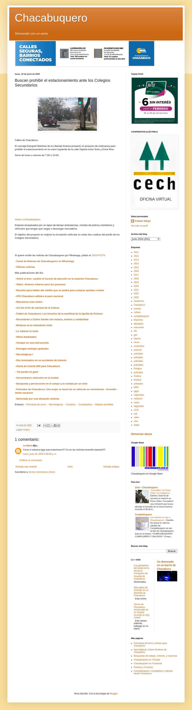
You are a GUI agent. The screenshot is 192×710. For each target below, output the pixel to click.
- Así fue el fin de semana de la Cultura (37, 307)
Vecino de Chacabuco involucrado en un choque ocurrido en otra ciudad (141, 611)
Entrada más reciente (26, 466)
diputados (138, 323)
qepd (136, 391)
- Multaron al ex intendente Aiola (33, 325)
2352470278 (98, 255)
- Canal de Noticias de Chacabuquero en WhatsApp (44, 261)
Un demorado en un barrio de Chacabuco (166, 565)
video (136, 417)
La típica (27, 445)
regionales (139, 395)
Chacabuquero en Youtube (147, 659)
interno (137, 338)
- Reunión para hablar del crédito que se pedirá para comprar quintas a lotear (59, 290)
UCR (136, 410)
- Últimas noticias (25, 267)
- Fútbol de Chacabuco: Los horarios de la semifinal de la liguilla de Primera (59, 313)
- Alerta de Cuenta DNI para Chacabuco (37, 366)
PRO (136, 387)
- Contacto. (70, 404)
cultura (137, 312)
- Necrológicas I (24, 354)
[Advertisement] (67, 188)
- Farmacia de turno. (36, 404)
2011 (136, 252)
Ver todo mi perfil (139, 226)
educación (139, 327)
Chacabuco (139, 305)
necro (136, 342)
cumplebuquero (141, 316)
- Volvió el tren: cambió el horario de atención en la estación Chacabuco (56, 278)
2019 (136, 282)
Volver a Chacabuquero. (28, 219)
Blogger (113, 693)
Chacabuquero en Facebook (148, 663)
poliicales (138, 372)
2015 (136, 267)
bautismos (139, 301)
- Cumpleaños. (85, 404)
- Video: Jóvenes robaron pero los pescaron (40, 284)
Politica (137, 376)
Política (26, 430)
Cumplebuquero (143, 514)
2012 (136, 256)
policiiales (138, 365)
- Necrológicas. (55, 404)
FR (135, 331)
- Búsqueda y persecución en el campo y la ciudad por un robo (51, 383)
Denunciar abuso (141, 433)
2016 (136, 271)
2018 (136, 278)
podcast (138, 350)
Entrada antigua (111, 466)
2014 (136, 263)
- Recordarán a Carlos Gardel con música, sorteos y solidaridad (51, 319)
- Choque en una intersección (32, 342)
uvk (135, 413)
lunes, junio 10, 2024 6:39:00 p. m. (40, 454)
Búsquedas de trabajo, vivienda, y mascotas (155, 656)
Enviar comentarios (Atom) (42, 472)
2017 (136, 274)
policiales (138, 357)
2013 (136, 260)
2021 (136, 290)
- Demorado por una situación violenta (37, 398)
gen (136, 335)
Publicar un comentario (30, 460)
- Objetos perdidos (103, 404)
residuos (138, 398)
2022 (136, 293)
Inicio (70, 466)
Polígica (138, 368)
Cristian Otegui (143, 221)
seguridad (139, 406)
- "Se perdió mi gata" (27, 371)
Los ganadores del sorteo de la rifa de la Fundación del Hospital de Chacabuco (141, 572)
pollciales (138, 383)
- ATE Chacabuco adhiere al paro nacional (39, 296)
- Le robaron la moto (26, 331)
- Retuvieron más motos (28, 302)
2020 (136, 286)
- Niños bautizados (25, 336)
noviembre (139, 346)
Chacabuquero (51, 18)
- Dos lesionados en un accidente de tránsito (41, 360)
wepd (136, 425)
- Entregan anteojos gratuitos (32, 348)
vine (136, 421)
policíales (138, 361)
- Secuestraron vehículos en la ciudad (37, 377)
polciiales (138, 353)
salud (136, 402)
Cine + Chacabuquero (146, 487)
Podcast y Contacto (143, 667)
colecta (137, 308)
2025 (136, 297)
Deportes (138, 320)
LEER (53, 33)
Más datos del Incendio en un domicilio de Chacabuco (141, 591)
